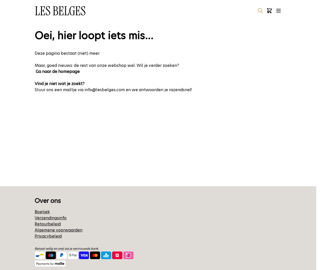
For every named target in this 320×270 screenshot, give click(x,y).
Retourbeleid (48, 224)
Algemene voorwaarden (58, 230)
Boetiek (42, 212)
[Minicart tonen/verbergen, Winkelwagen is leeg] (269, 11)
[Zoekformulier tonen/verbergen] (260, 11)
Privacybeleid (48, 236)
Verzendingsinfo (51, 218)
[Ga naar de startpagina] (60, 10)
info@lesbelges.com (104, 90)
